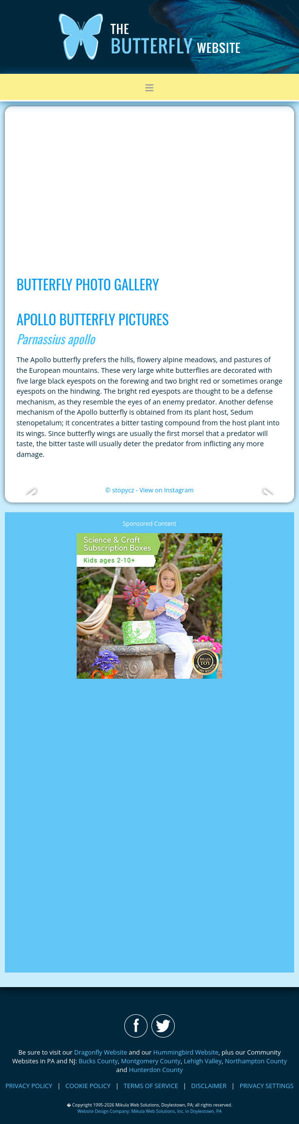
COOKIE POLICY (88, 1085)
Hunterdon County (156, 1069)
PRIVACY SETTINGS (267, 1085)
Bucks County (98, 1061)
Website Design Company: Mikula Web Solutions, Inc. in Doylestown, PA (149, 1111)
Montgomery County (151, 1061)
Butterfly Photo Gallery (88, 284)
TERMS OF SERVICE (151, 1085)
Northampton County (256, 1061)
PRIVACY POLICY (28, 1085)
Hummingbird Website (185, 1052)
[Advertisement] (149, 186)
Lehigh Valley (203, 1061)
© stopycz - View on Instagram (149, 490)
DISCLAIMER (209, 1085)
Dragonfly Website (100, 1052)
